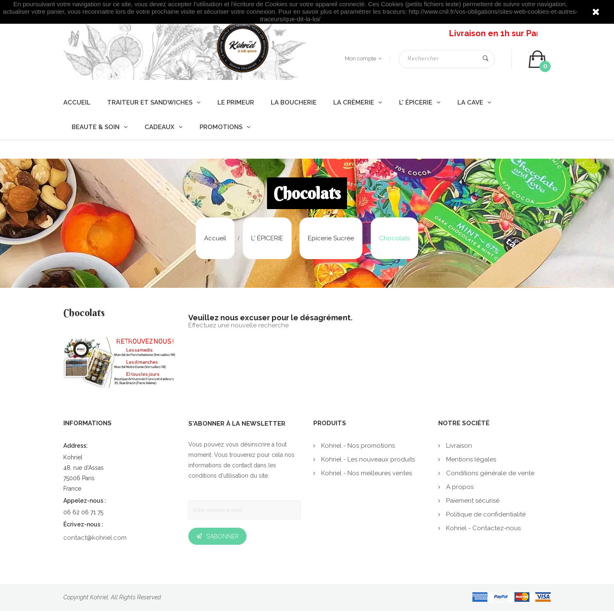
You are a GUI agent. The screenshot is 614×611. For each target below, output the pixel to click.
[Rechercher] (446, 59)
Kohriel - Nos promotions (357, 445)
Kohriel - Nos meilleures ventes (365, 473)
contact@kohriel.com (95, 537)
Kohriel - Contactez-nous (482, 528)
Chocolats (84, 314)
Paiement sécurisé (471, 500)
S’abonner (222, 536)
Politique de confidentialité (485, 514)
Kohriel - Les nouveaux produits (367, 459)
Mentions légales (470, 459)
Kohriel (99, 597)
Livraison (458, 445)
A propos (459, 487)
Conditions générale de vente (489, 473)
